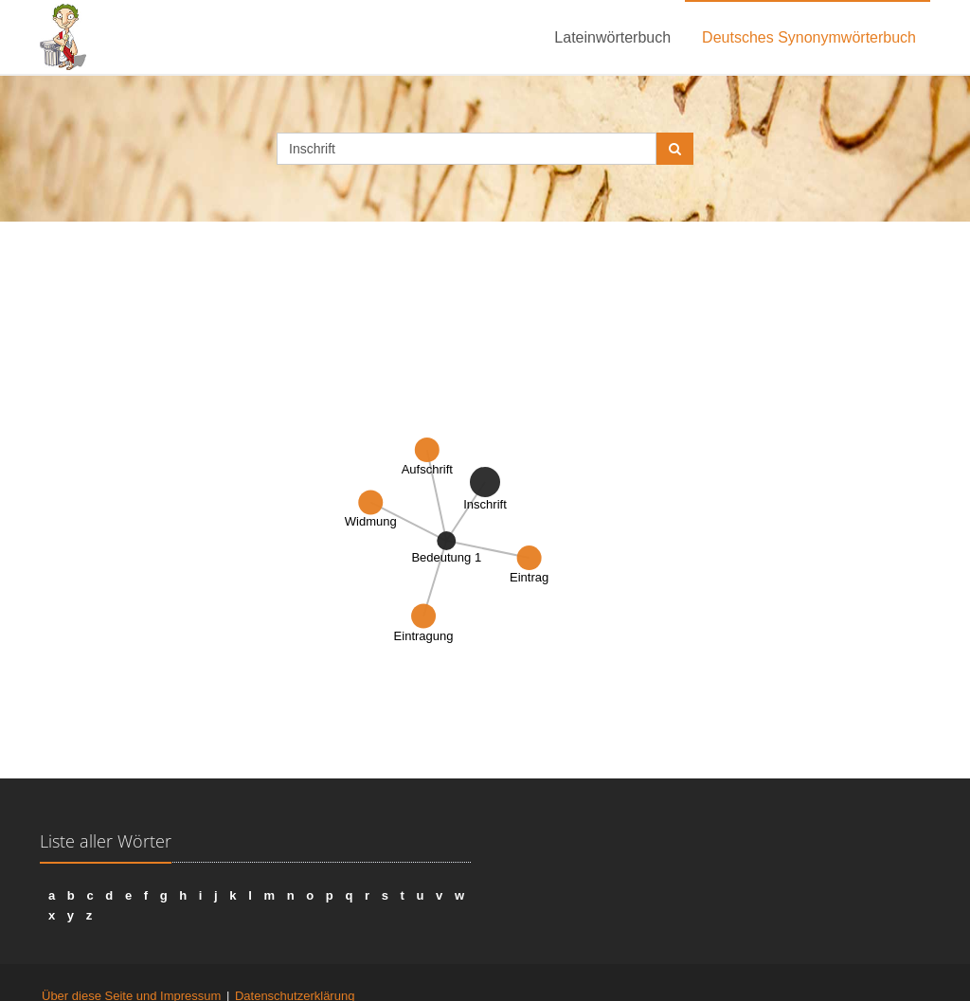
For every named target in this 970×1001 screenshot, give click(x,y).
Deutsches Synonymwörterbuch (809, 37)
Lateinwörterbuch (612, 37)
